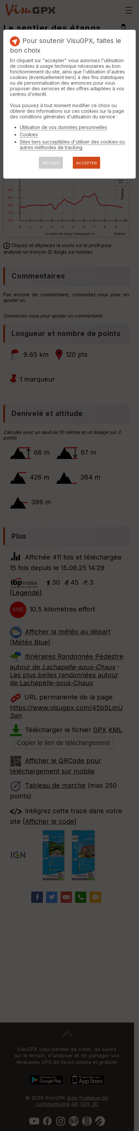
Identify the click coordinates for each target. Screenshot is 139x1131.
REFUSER (51, 163)
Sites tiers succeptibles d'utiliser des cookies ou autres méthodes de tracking (72, 144)
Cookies (29, 134)
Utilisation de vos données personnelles (63, 127)
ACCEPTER (86, 163)
